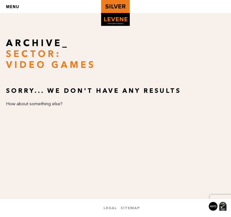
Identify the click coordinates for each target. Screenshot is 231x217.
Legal (110, 208)
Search (218, 6)
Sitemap (130, 208)
